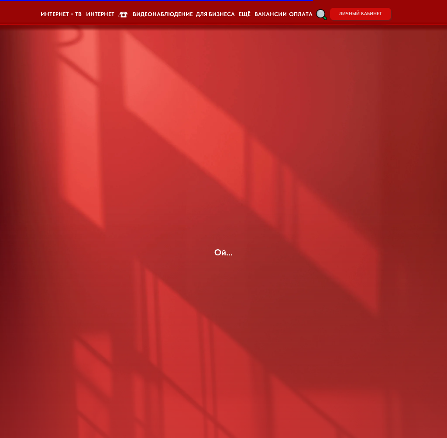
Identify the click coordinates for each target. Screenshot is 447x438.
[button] (321, 14)
